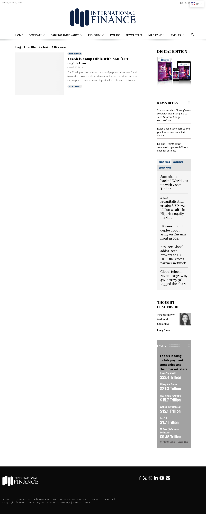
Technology (75, 54)
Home (19, 35)
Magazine (155, 35)
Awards (115, 35)
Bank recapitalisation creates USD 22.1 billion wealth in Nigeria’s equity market (172, 207)
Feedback (110, 499)
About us (8, 499)
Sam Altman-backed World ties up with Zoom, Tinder (174, 182)
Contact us (24, 499)
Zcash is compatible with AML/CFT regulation (98, 60)
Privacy (65, 502)
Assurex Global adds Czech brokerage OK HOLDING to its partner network (173, 254)
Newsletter (134, 35)
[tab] (164, 162)
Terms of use (81, 502)
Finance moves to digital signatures (166, 319)
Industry (94, 35)
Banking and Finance (65, 35)
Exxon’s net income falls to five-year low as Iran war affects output (174, 132)
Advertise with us (45, 499)
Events (176, 35)
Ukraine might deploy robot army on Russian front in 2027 (173, 232)
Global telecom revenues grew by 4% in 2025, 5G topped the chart (174, 277)
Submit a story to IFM (73, 499)
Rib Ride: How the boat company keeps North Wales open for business (172, 147)
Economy (35, 35)
